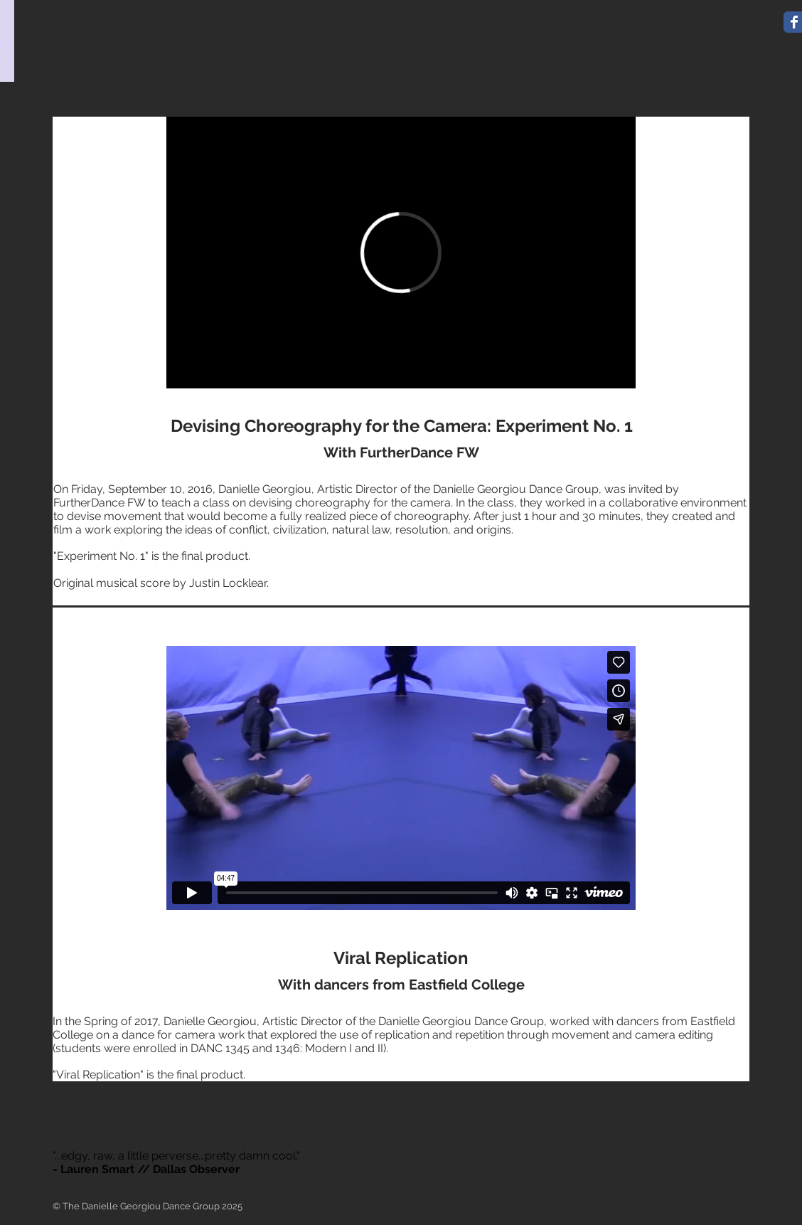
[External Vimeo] (401, 252)
